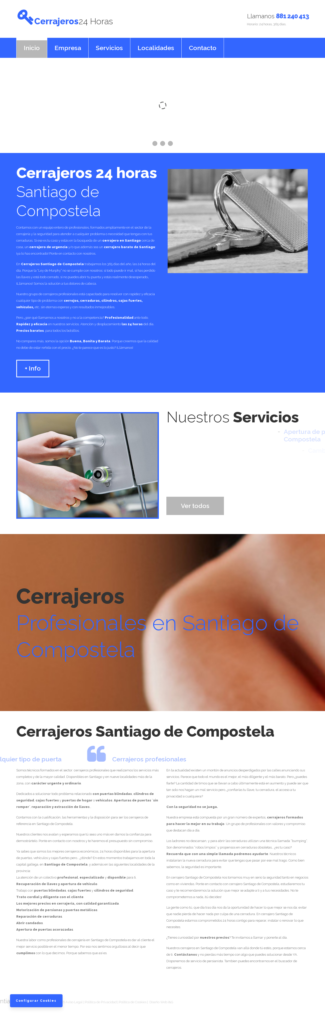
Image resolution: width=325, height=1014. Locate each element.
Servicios (109, 45)
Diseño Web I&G (113, 999)
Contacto (202, 45)
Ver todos (195, 503)
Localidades (156, 45)
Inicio (32, 45)
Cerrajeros (108, 18)
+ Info (33, 365)
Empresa (68, 45)
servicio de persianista (206, 958)
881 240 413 (292, 16)
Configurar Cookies (38, 996)
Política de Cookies (85, 999)
